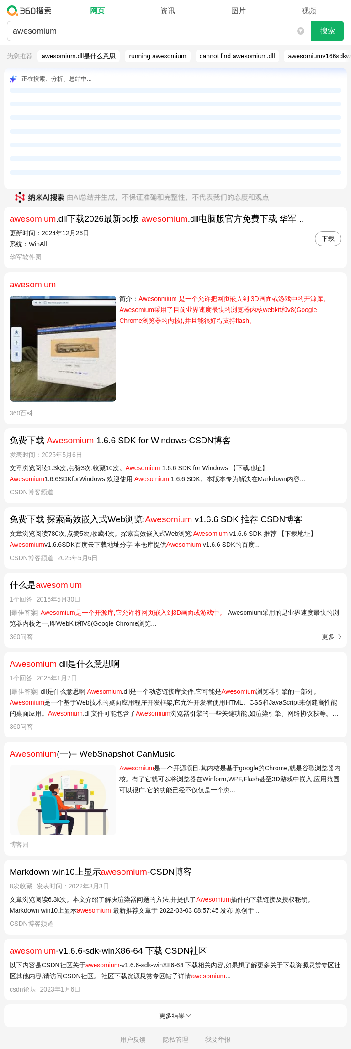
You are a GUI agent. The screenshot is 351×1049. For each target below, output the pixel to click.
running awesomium (157, 56)
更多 (328, 636)
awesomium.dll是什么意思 (79, 56)
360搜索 (31, 10)
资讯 (167, 11)
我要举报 (218, 1039)
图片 (238, 11)
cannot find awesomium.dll (237, 56)
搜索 (327, 31)
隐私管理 (175, 1039)
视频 (309, 11)
